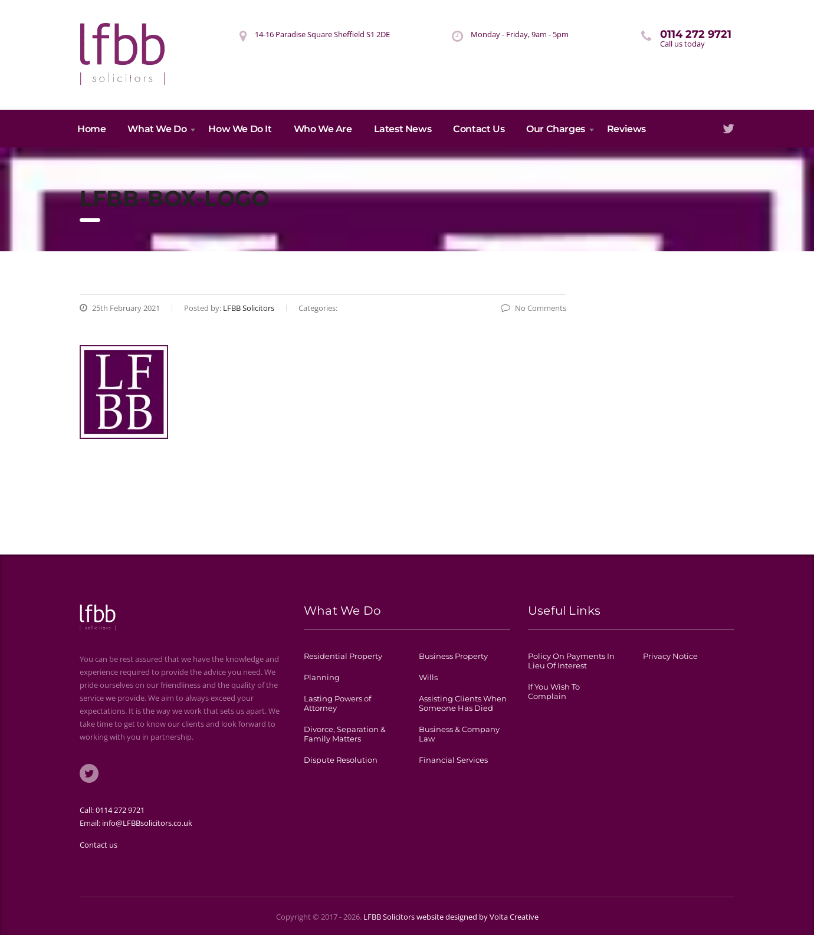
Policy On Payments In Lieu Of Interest (571, 660)
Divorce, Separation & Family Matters (345, 733)
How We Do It (239, 128)
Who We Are (323, 128)
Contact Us (478, 128)
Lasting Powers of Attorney (337, 703)
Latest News (403, 128)
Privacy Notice (670, 656)
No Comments (533, 308)
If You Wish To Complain (554, 691)
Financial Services (453, 760)
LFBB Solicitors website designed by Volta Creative (451, 916)
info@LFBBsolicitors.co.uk (147, 823)
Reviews (626, 128)
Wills (428, 677)
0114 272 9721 (120, 810)
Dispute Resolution (341, 760)
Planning (322, 677)
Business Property (453, 656)
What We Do (156, 128)
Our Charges (555, 128)
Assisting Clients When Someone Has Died (463, 703)
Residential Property (343, 656)
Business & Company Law (459, 733)
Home (91, 128)
